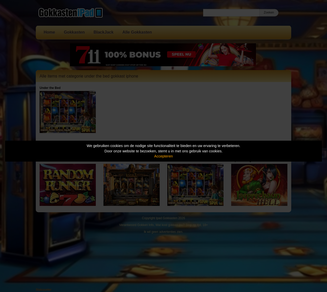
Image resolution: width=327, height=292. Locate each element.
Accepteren (163, 156)
